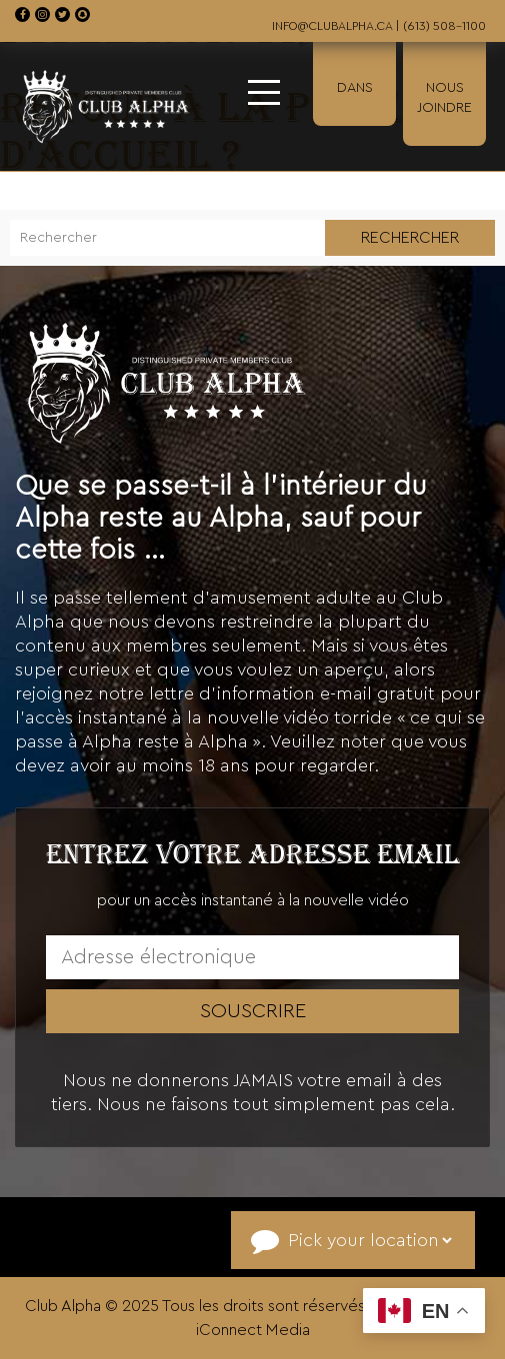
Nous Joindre (444, 98)
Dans (355, 88)
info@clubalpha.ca (332, 26)
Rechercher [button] (410, 238)
